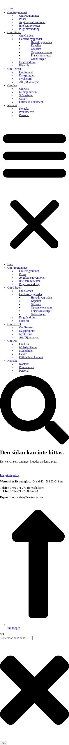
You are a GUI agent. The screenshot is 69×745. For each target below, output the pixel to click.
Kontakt (12, 105)
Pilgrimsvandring (29, 28)
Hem (10, 9)
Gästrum (36, 48)
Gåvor (22, 98)
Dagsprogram (27, 75)
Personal (24, 115)
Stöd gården (26, 95)
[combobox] (16, 638)
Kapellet (36, 45)
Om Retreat (14, 68)
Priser (22, 18)
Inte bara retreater (29, 25)
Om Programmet (17, 12)
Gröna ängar (38, 58)
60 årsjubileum (28, 92)
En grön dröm (27, 62)
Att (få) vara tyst (29, 82)
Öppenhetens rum (41, 52)
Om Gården (14, 32)
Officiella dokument (31, 102)
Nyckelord (25, 78)
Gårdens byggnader (30, 38)
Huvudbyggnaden (41, 42)
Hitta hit (24, 65)
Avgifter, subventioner (32, 22)
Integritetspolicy (9, 475)
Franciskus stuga (41, 55)
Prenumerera (26, 111)
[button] (34, 190)
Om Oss (12, 85)
